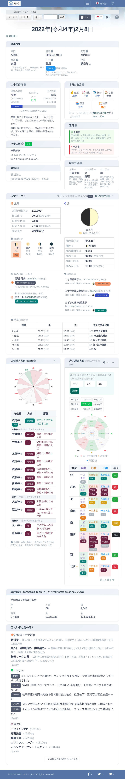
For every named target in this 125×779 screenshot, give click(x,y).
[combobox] (99, 17)
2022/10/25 (30, 297)
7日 (12, 17)
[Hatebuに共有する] (110, 774)
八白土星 (86, 409)
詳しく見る (107, 579)
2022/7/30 (73, 306)
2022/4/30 (32, 278)
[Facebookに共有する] (89, 774)
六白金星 (98, 404)
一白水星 (75, 399)
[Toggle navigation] (88, 3)
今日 (37, 17)
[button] (113, 3)
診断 (75, 390)
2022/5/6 (94, 291)
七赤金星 (75, 409)
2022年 (17, 12)
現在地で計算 (102, 196)
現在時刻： (12, 36)
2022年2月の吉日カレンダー (103, 115)
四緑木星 (75, 404)
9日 (25, 17)
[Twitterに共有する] (99, 774)
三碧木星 (98, 399)
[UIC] (14, 3)
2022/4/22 (88, 279)
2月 (27, 12)
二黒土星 (86, 399)
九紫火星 (98, 409)
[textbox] (99, 17)
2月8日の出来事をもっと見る (62, 759)
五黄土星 (86, 404)
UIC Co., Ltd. (28, 774)
